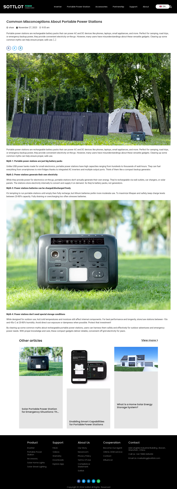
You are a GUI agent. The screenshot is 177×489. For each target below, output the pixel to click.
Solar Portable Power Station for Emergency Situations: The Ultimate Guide (40, 411)
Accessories (101, 6)
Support (133, 6)
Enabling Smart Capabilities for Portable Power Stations (86, 423)
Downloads (58, 459)
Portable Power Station (78, 6)
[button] (170, 6)
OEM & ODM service (112, 451)
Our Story (82, 447)
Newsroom (83, 451)
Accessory (32, 458)
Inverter (58, 6)
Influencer (108, 459)
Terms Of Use (84, 459)
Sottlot (81, 470)
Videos (56, 451)
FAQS (55, 447)
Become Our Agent (112, 447)
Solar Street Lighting (36, 466)
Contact (107, 455)
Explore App (58, 463)
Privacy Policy (84, 455)
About (146, 6)
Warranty (57, 455)
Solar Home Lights (36, 462)
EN (162, 6)
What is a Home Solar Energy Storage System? (134, 406)
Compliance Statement (84, 465)
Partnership (118, 6)
